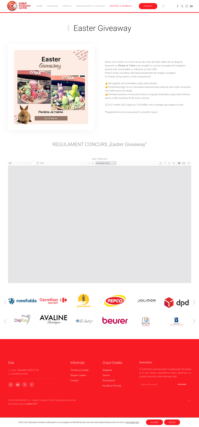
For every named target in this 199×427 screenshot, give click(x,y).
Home (40, 6)
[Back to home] (19, 6)
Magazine (52, 6)
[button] (163, 6)
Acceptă (154, 422)
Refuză (172, 422)
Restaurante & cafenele (91, 6)
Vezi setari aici (132, 422)
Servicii (67, 6)
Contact (148, 6)
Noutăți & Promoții (121, 6)
